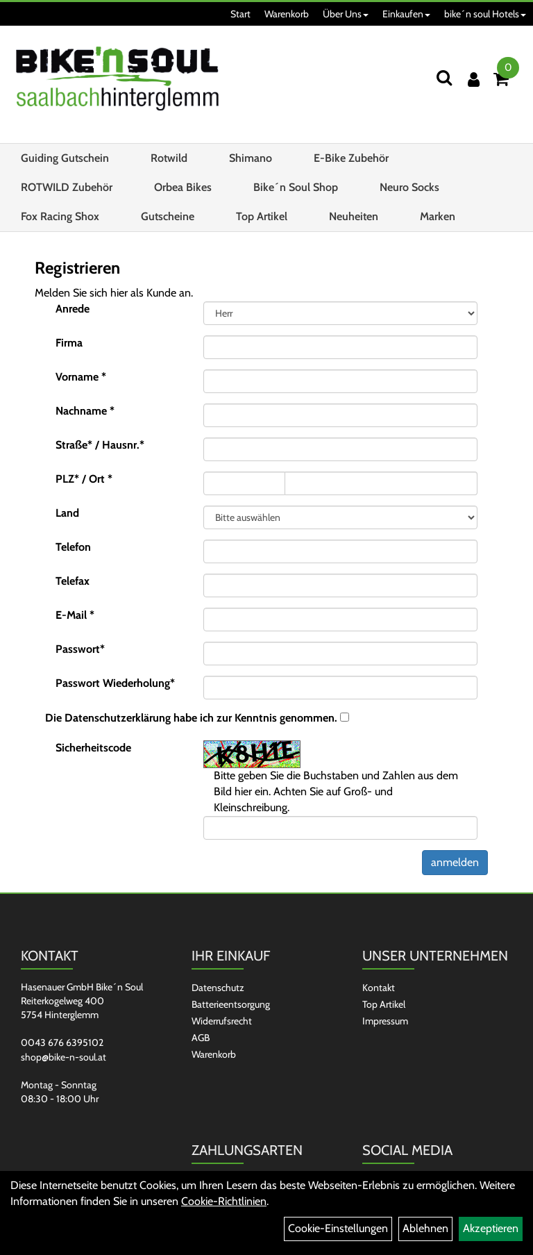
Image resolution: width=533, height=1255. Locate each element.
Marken (437, 216)
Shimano (250, 158)
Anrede (73, 308)
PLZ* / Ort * (84, 478)
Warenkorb (286, 14)
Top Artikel (261, 216)
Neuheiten (353, 216)
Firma (69, 342)
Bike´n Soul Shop (295, 187)
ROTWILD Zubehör (66, 187)
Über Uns (346, 14)
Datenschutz (218, 987)
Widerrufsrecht (222, 1021)
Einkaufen (406, 14)
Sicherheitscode (93, 747)
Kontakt (378, 987)
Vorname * (81, 376)
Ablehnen (425, 1228)
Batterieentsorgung (231, 1004)
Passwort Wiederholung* (115, 683)
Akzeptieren (490, 1228)
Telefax (73, 581)
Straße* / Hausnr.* (100, 444)
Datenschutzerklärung (118, 717)
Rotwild (169, 158)
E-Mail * (75, 615)
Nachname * (85, 410)
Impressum (385, 1021)
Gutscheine (167, 216)
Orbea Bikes (183, 187)
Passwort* (80, 649)
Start (240, 14)
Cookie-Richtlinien (223, 1201)
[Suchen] (444, 77)
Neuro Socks (409, 187)
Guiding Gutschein (65, 158)
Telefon (73, 547)
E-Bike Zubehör (351, 158)
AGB (201, 1037)
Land (67, 513)
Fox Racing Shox (60, 216)
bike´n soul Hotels (485, 14)
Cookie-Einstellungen (338, 1228)
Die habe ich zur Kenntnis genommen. (191, 717)
